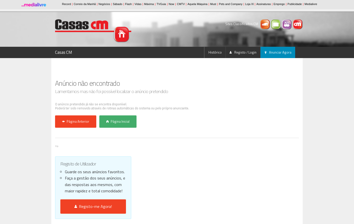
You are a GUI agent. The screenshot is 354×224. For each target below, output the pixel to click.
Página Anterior (75, 121)
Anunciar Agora (277, 52)
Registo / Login (243, 52)
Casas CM (63, 52)
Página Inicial (117, 121)
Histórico (215, 52)
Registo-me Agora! (93, 206)
